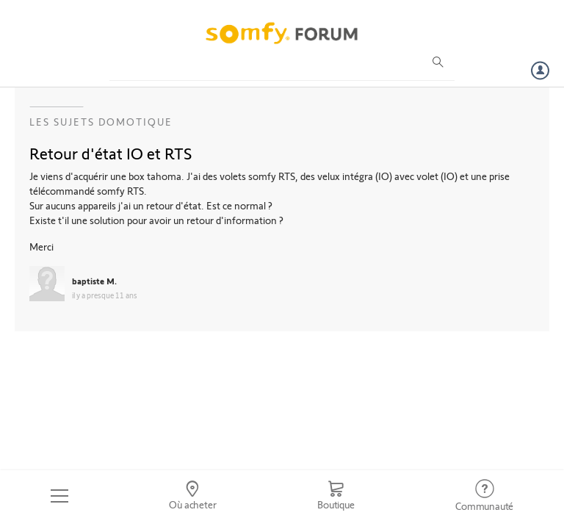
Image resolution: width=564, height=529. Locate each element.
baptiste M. (94, 281)
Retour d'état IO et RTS (110, 152)
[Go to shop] (336, 496)
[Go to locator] (193, 496)
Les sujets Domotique (101, 121)
